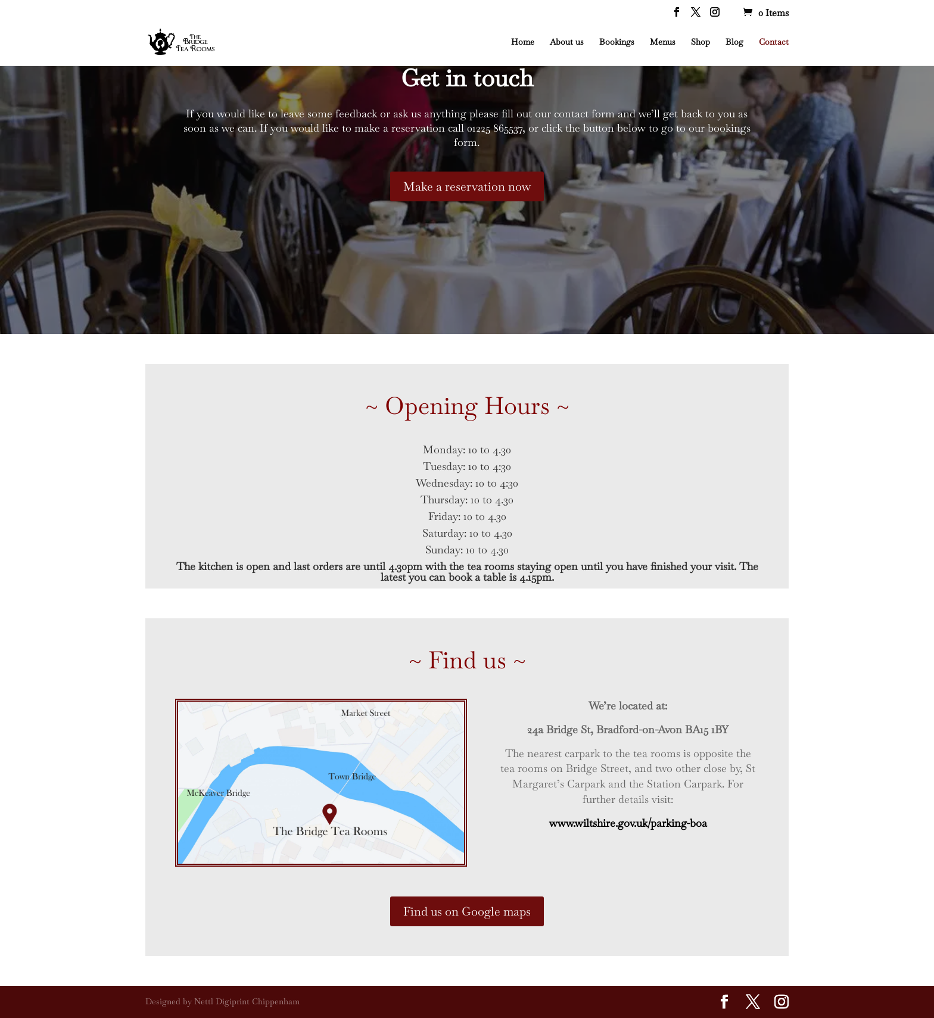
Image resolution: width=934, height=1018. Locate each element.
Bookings (616, 42)
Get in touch (467, 78)
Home (522, 42)
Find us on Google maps (467, 911)
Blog (734, 42)
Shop (700, 42)
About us (567, 42)
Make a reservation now (467, 186)
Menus (662, 42)
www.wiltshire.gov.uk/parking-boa (628, 823)
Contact (774, 42)
